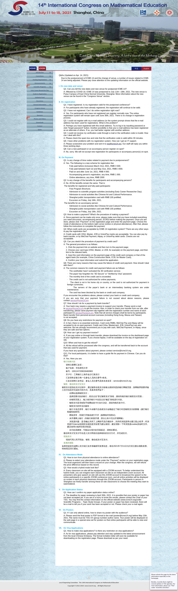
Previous (2, 39)
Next (175, 39)
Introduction (40, 72)
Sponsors (40, 115)
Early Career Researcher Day (40, 90)
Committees (40, 76)
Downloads (39, 122)
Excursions (39, 101)
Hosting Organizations (40, 79)
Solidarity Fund (39, 97)
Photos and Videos (40, 119)
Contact (39, 126)
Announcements (40, 83)
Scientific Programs (40, 86)
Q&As (40, 129)
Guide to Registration (39, 94)
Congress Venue (40, 108)
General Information (39, 104)
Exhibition (40, 112)
